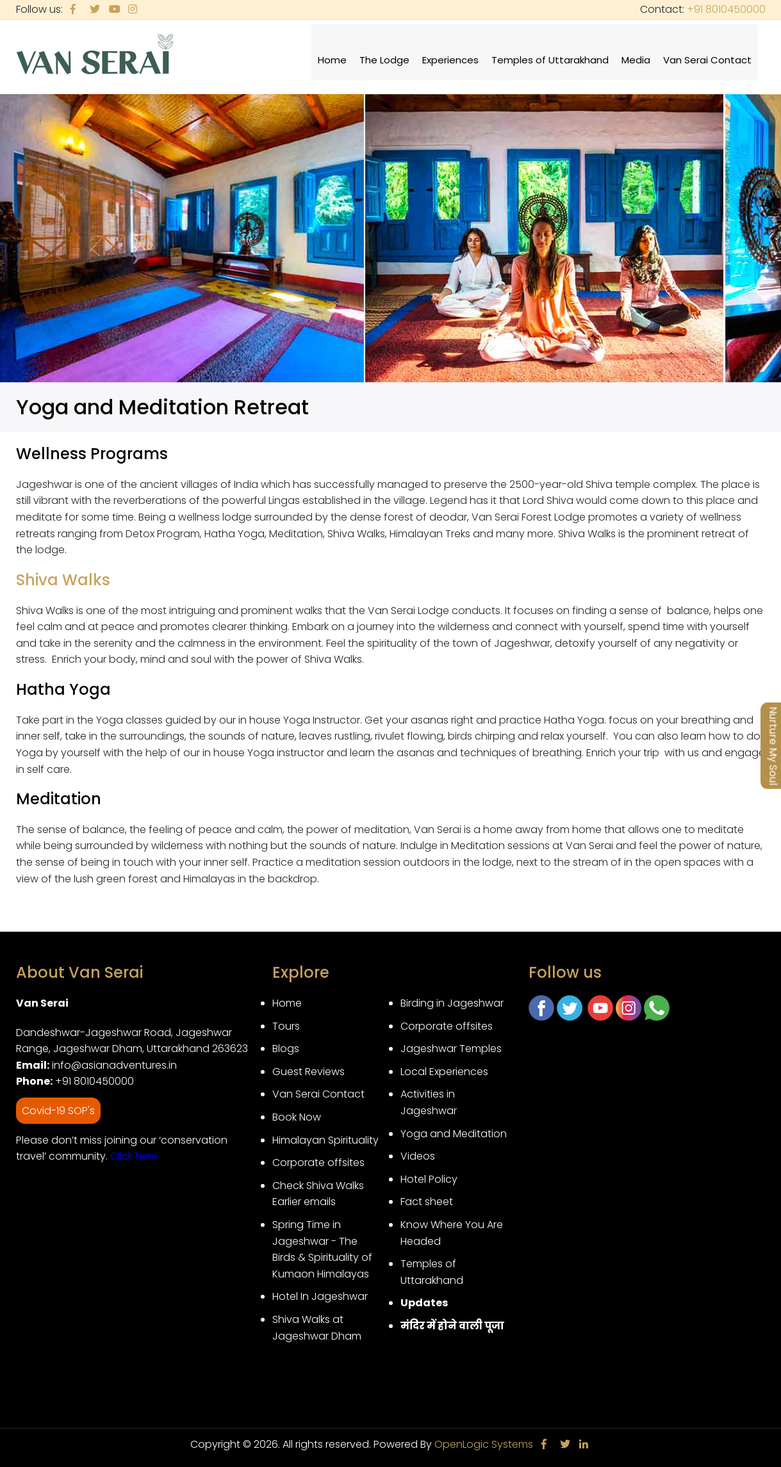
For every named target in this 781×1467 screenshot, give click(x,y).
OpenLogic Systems (483, 1444)
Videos (417, 1156)
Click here (134, 1156)
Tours (286, 1026)
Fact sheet (426, 1201)
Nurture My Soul (773, 745)
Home (332, 60)
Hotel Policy (428, 1179)
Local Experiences (444, 1071)
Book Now (296, 1117)
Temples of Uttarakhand (550, 60)
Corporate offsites (318, 1162)
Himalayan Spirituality (325, 1140)
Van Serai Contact (707, 60)
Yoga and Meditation (453, 1133)
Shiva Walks (65, 579)
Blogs (285, 1048)
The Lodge (384, 60)
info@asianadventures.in (114, 1065)
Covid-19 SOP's (58, 1110)
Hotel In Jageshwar (320, 1296)
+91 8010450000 (726, 9)
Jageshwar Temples (451, 1048)
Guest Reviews (308, 1071)
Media (635, 60)
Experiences (450, 60)
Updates (424, 1302)
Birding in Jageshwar (452, 1003)
